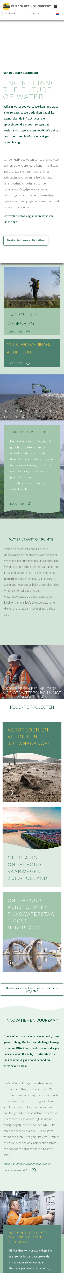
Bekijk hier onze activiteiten (26, 240)
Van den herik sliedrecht (31, 6)
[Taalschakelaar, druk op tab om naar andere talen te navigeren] (58, 13)
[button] (55, 6)
